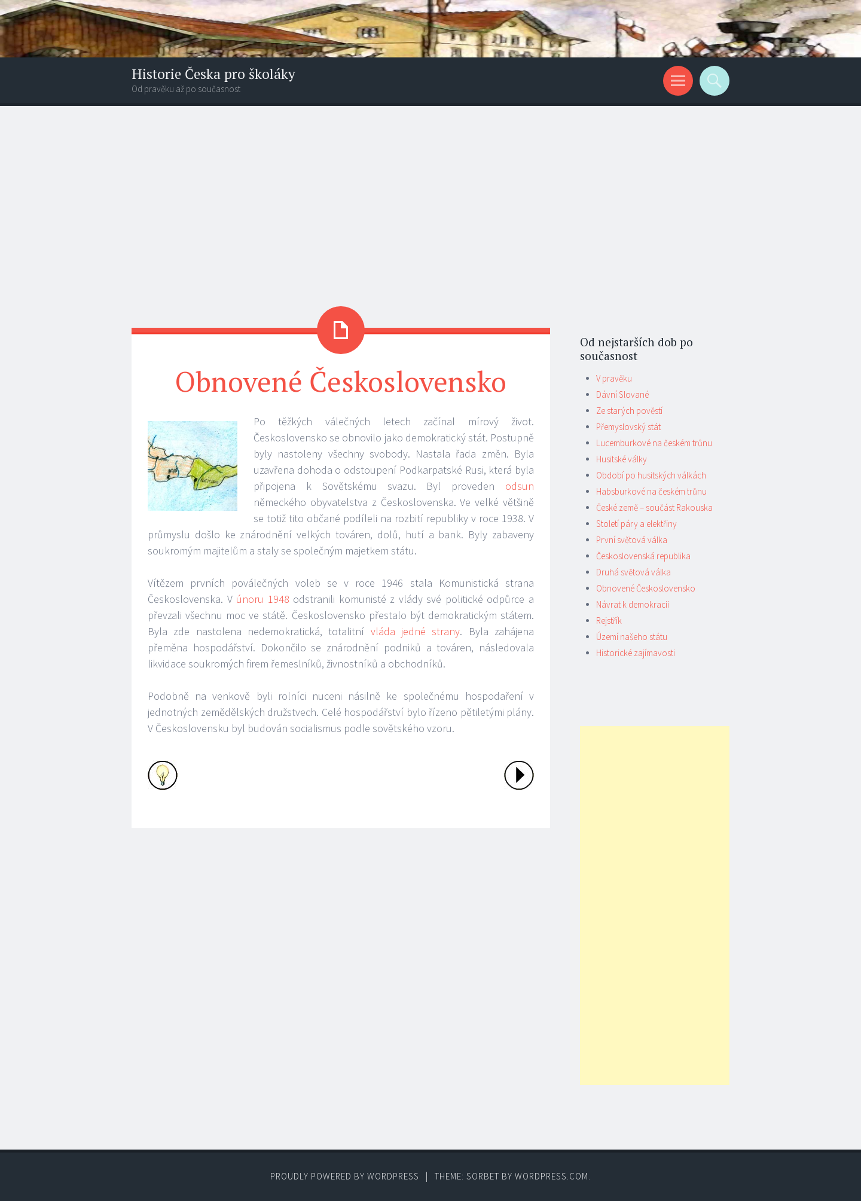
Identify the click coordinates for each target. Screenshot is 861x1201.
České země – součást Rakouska (654, 507)
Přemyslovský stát (628, 426)
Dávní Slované (622, 394)
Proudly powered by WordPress (344, 1176)
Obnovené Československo (645, 588)
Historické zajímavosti (635, 653)
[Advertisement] (430, 195)
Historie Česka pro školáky (213, 74)
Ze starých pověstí (629, 410)
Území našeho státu (631, 636)
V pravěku (614, 378)
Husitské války (621, 459)
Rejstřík (609, 620)
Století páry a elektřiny (636, 523)
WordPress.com (551, 1176)
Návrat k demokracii (632, 604)
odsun (519, 486)
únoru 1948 (262, 599)
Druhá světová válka (633, 572)
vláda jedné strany (415, 631)
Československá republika (643, 556)
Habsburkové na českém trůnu (651, 491)
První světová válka (631, 539)
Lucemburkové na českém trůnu (654, 443)
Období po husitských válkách (651, 475)
